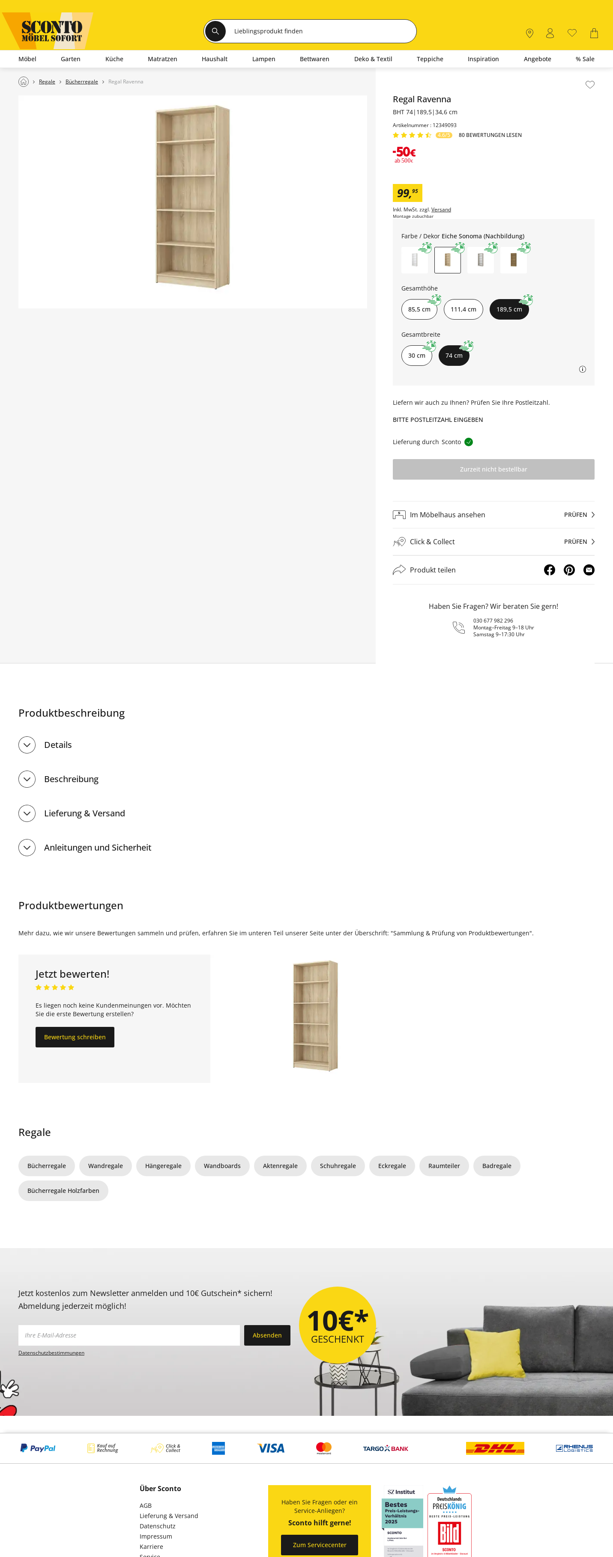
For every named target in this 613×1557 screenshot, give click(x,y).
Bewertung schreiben (75, 1037)
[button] (414, 260)
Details (58, 744)
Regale (34, 1132)
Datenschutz (158, 1526)
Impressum (156, 1536)
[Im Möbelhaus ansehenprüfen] (494, 514)
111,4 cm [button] (463, 309)
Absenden (267, 1335)
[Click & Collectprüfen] (494, 541)
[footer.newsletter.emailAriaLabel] (129, 1335)
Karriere (151, 1546)
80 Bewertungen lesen (490, 135)
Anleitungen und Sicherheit (98, 847)
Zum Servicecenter (320, 1545)
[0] (572, 32)
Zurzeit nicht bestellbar (493, 469)
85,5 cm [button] (422, 306)
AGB (146, 1505)
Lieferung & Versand (84, 813)
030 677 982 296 (493, 620)
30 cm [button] (420, 352)
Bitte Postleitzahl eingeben (438, 419)
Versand (441, 209)
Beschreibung (71, 779)
